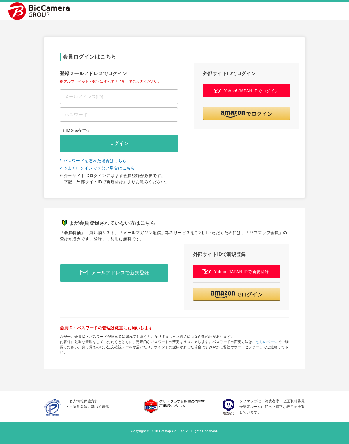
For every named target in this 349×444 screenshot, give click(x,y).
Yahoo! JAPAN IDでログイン (245, 91)
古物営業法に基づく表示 (89, 407)
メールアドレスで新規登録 (113, 272)
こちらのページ (264, 342)
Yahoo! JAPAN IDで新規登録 (235, 271)
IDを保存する (78, 130)
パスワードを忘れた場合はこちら (95, 160)
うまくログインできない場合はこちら (99, 168)
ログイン (119, 143)
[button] (246, 113)
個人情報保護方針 (83, 401)
